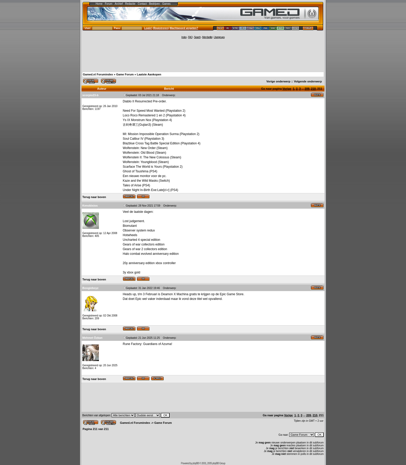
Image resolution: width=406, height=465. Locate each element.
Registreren (161, 28)
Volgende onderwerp (308, 81)
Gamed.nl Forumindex (98, 74)
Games (166, 3)
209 (307, 88)
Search (197, 37)
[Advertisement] (203, 55)
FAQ (190, 37)
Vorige (286, 88)
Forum (108, 3)
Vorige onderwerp (278, 81)
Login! (148, 28)
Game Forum (125, 74)
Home (99, 3)
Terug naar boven (94, 197)
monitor (145, 176)
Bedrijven (154, 3)
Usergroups (219, 37)
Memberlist (207, 37)
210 (313, 88)
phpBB (195, 463)
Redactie (130, 3)
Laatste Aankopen (149, 74)
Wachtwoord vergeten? (184, 28)
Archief (119, 3)
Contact (142, 3)
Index (184, 37)
